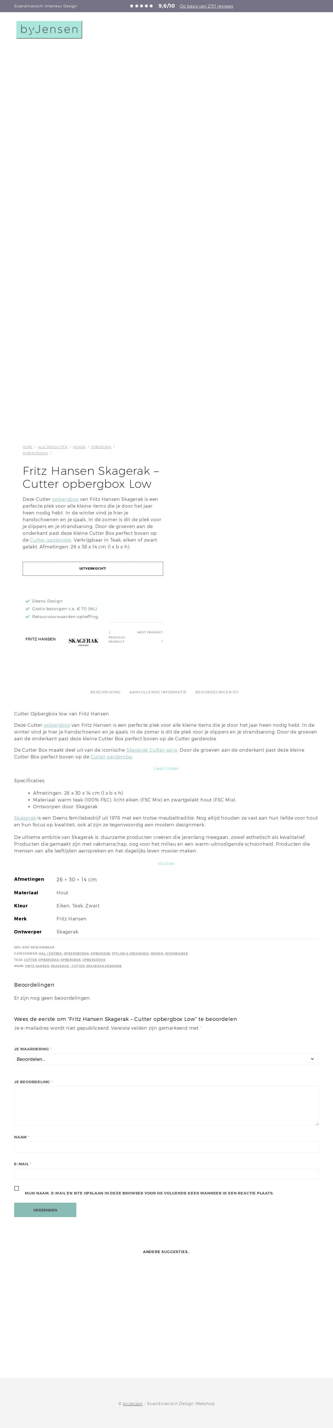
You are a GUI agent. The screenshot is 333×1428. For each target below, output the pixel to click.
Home (28, 447)
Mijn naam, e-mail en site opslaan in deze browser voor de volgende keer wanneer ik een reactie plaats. (149, 1193)
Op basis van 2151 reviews (206, 6)
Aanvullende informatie (158, 692)
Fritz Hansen (37, 966)
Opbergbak (48, 960)
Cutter (30, 960)
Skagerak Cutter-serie (152, 750)
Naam (22, 1137)
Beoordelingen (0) (216, 692)
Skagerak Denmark (104, 966)
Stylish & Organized (130, 953)
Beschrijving (105, 692)
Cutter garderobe (50, 540)
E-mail (22, 1164)
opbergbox (65, 499)
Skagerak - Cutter (68, 966)
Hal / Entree (50, 953)
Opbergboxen (35, 453)
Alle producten (53, 447)
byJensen (132, 1403)
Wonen (79, 447)
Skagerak (25, 818)
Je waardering (33, 1049)
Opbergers (101, 447)
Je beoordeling (33, 1081)
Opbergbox (70, 960)
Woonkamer (176, 953)
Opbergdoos (94, 960)
